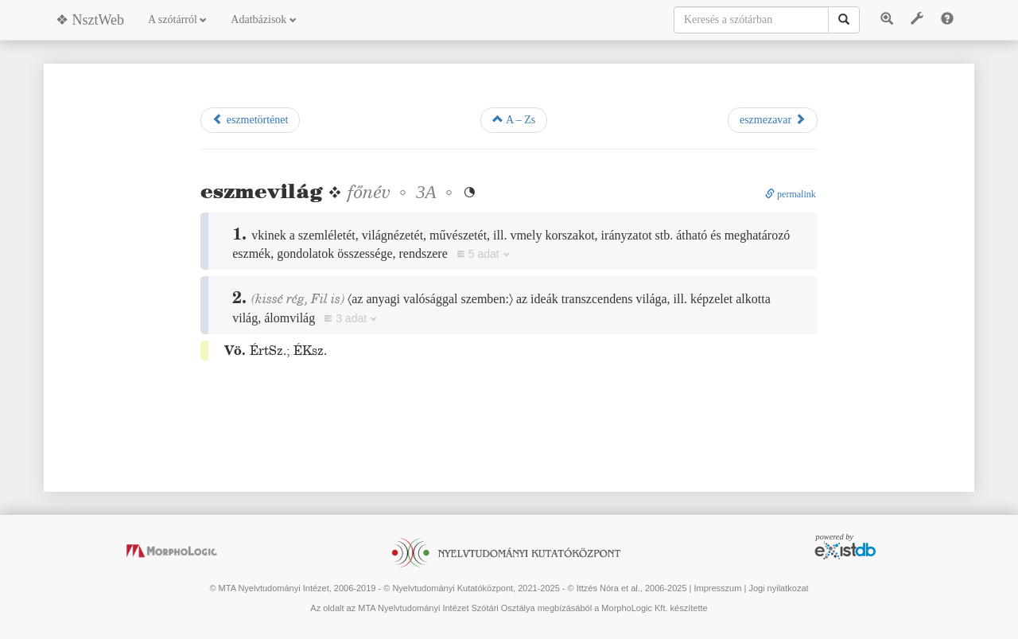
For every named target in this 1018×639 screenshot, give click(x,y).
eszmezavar (773, 119)
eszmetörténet (250, 119)
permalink (790, 194)
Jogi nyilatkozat (778, 588)
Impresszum (717, 588)
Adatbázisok (263, 19)
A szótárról (177, 19)
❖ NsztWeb (90, 20)
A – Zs (513, 119)
